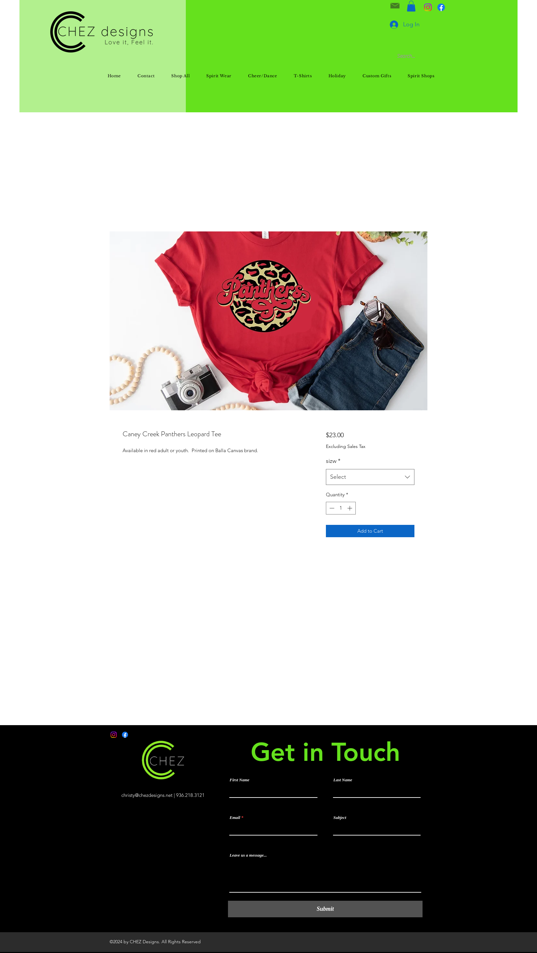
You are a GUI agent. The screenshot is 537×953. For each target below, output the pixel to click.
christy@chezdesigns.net (147, 795)
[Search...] (434, 56)
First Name (239, 780)
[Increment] (350, 508)
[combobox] (370, 477)
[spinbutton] (340, 508)
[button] (411, 6)
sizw (333, 460)
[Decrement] (331, 508)
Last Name (342, 780)
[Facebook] (441, 7)
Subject (339, 817)
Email (235, 817)
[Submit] (325, 909)
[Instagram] (428, 7)
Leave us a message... (248, 855)
